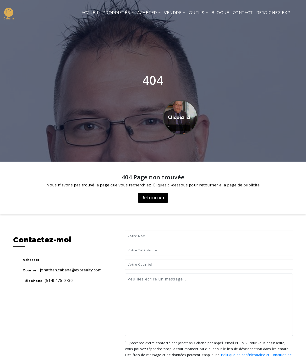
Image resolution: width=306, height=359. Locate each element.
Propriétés (116, 13)
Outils (196, 13)
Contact (243, 13)
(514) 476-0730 (59, 280)
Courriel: (31, 270)
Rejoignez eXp (273, 13)
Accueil (90, 13)
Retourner (153, 197)
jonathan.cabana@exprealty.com (71, 270)
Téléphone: (33, 281)
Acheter (147, 13)
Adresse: (31, 260)
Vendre (173, 13)
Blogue (220, 13)
